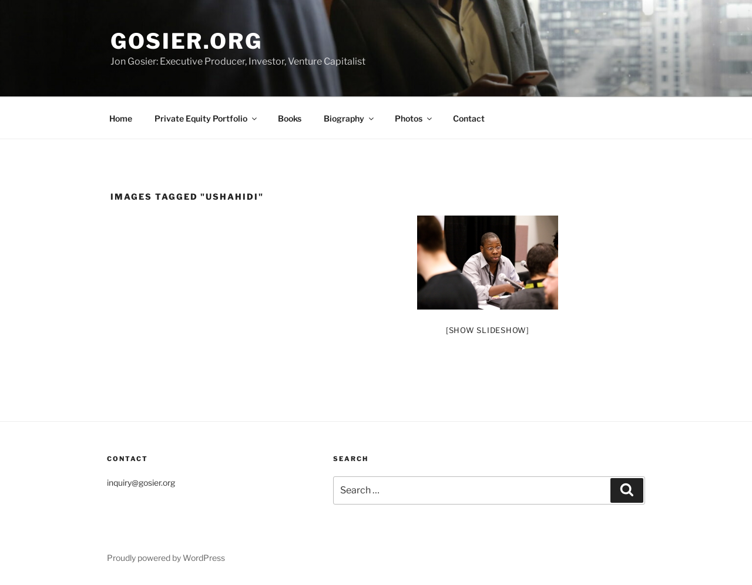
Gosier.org (186, 41)
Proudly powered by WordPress (166, 558)
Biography (349, 118)
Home (120, 118)
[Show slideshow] (487, 330)
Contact (469, 118)
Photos (414, 118)
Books (289, 118)
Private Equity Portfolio (206, 118)
